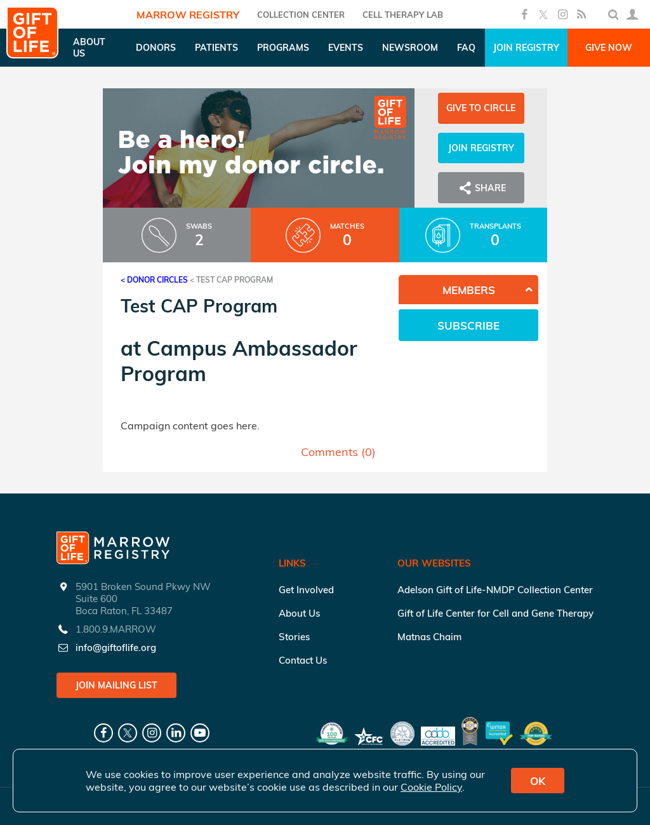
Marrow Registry (187, 14)
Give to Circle (480, 108)
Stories (294, 637)
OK (537, 781)
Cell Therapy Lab (402, 15)
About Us (299, 613)
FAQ (466, 47)
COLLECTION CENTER (301, 15)
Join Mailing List (116, 685)
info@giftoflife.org (116, 647)
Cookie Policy (431, 787)
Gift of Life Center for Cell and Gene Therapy (495, 613)
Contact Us (303, 660)
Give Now (608, 47)
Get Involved (306, 590)
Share (481, 188)
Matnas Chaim (429, 637)
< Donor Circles (154, 280)
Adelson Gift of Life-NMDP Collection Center (495, 590)
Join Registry (526, 47)
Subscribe (468, 325)
